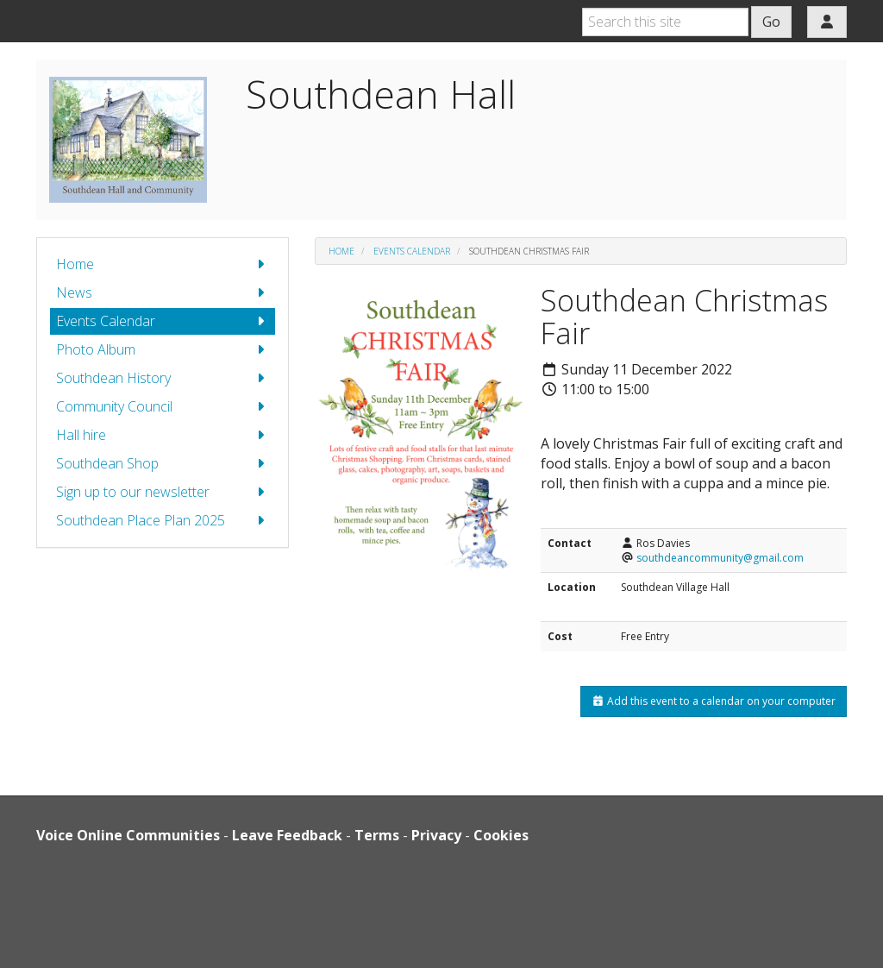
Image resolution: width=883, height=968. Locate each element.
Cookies (501, 835)
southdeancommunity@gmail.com (720, 557)
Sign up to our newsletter (162, 492)
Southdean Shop (162, 464)
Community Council (162, 407)
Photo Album (162, 350)
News (162, 293)
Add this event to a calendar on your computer (714, 701)
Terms (376, 835)
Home (162, 264)
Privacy (436, 835)
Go (771, 21)
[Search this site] (665, 22)
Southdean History (162, 378)
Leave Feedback (287, 835)
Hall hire (162, 435)
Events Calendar (162, 321)
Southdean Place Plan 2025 (162, 521)
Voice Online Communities (128, 835)
